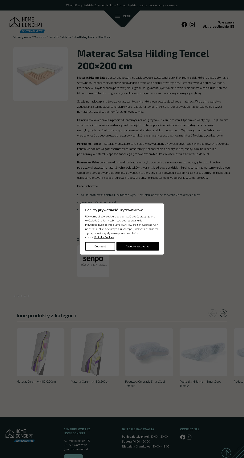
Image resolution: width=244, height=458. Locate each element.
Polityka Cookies (104, 237)
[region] (122, 229)
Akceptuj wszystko (137, 246)
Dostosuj (100, 246)
